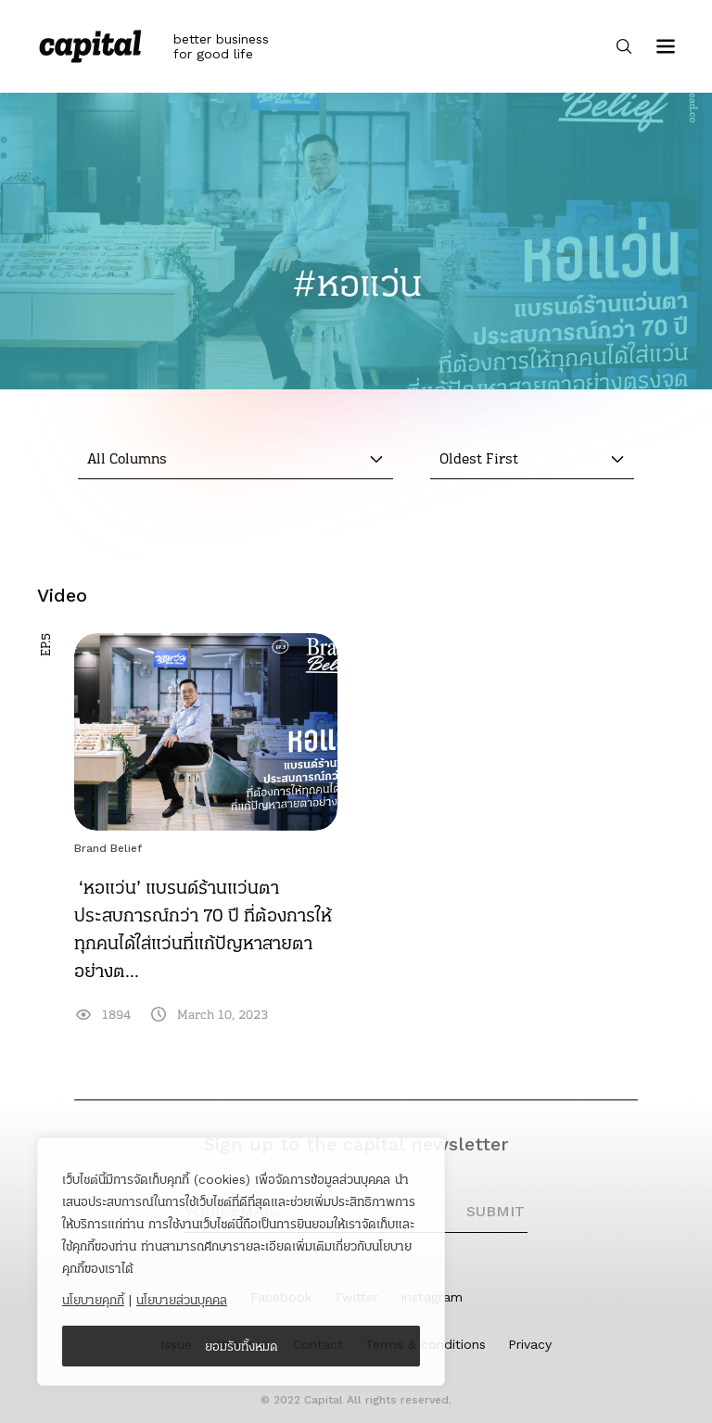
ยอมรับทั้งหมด (241, 1346)
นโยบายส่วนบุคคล (181, 1299)
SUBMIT (495, 1211)
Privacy (530, 1344)
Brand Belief (108, 848)
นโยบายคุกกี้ (93, 1299)
